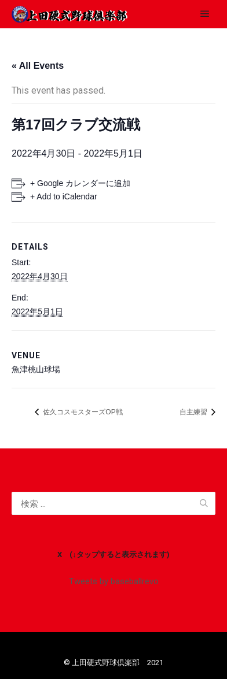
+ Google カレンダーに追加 (80, 183)
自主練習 (194, 412)
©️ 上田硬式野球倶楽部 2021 (113, 662)
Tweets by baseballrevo (114, 581)
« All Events (38, 66)
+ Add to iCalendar (63, 196)
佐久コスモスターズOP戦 (82, 412)
